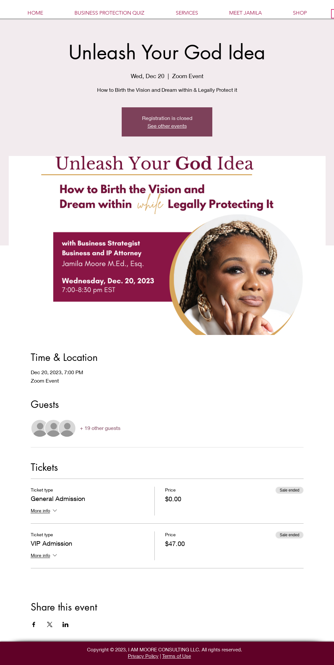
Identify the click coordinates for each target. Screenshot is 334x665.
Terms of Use (176, 656)
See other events (167, 126)
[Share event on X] (50, 624)
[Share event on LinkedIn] (65, 624)
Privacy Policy (143, 656)
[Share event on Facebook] (34, 624)
